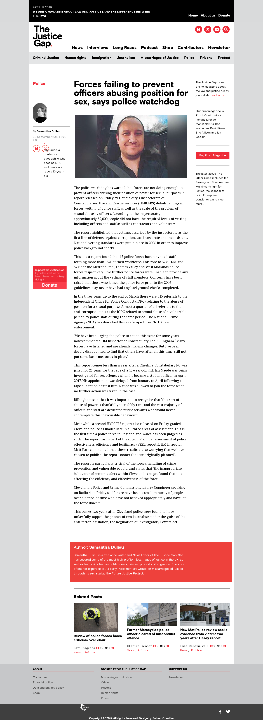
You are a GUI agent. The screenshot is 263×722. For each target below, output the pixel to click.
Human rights (75, 58)
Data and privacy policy (48, 688)
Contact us (40, 677)
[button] (226, 29)
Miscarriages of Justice (159, 58)
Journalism (126, 58)
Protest (224, 58)
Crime (105, 682)
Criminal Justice (46, 58)
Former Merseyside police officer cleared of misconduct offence (151, 634)
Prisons (206, 58)
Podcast (149, 47)
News (77, 47)
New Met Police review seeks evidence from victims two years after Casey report (203, 634)
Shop (167, 47)
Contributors (191, 47)
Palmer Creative (163, 718)
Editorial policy (43, 682)
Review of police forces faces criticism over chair (98, 638)
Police (189, 58)
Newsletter (219, 47)
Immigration (101, 58)
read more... (218, 95)
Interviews (97, 47)
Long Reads (125, 47)
